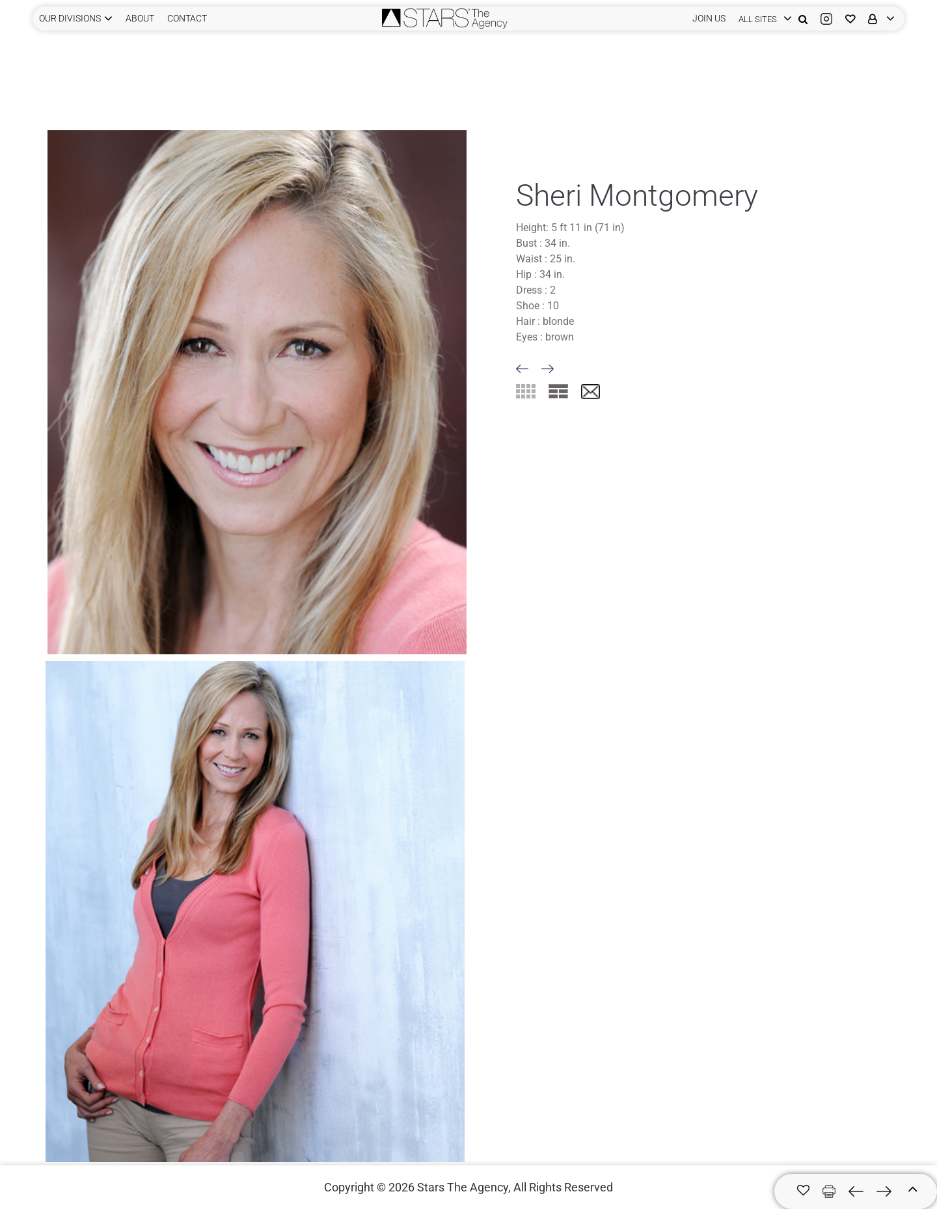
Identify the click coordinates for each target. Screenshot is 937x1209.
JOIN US (709, 18)
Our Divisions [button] (70, 18)
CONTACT (187, 18)
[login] (762, 19)
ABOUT (140, 18)
